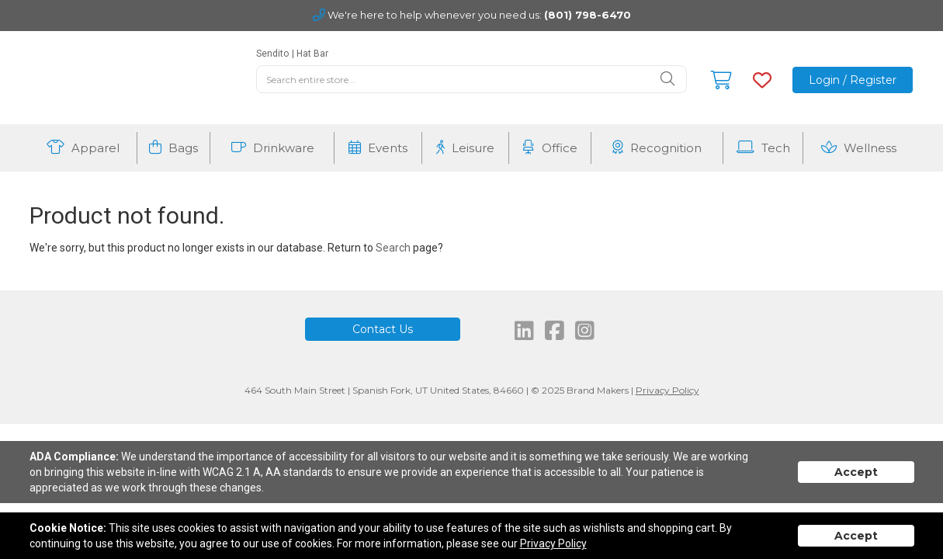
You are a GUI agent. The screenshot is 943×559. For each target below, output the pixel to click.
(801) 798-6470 (587, 15)
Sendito (272, 53)
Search (393, 247)
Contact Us (382, 329)
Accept (856, 472)
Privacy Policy (667, 390)
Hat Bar (312, 53)
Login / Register (852, 80)
